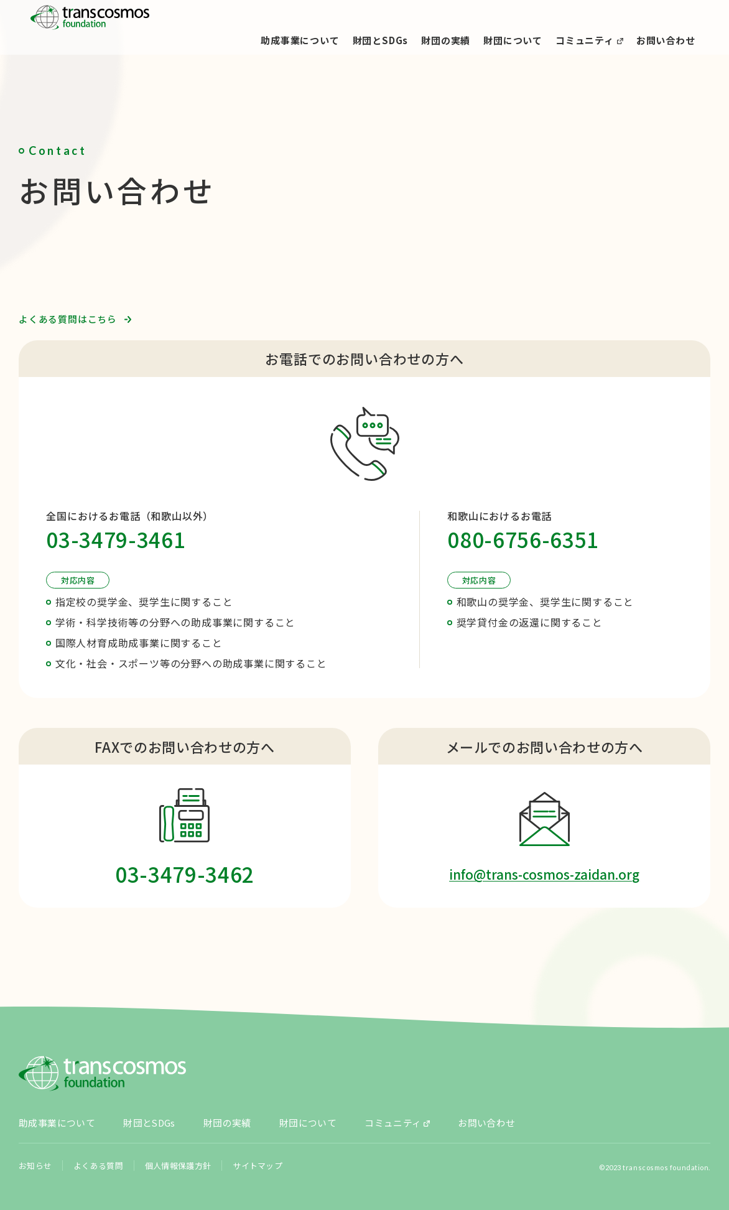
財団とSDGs (381, 40)
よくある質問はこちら (68, 318)
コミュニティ (584, 40)
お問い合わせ (665, 40)
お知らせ (35, 1154)
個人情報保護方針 (177, 1154)
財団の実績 (445, 40)
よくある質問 (98, 1154)
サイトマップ (256, 1154)
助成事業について (300, 40)
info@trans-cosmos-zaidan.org (544, 874)
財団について (512, 40)
